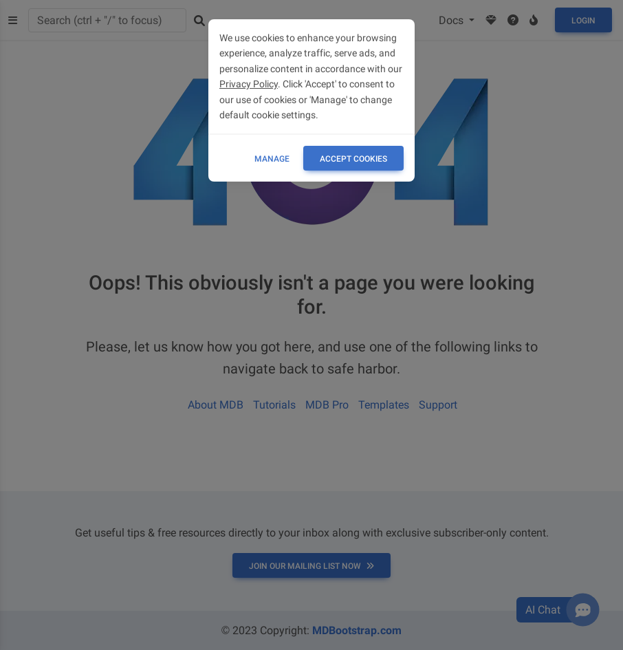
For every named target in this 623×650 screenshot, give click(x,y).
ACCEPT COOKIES (353, 159)
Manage (271, 159)
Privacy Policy (248, 83)
